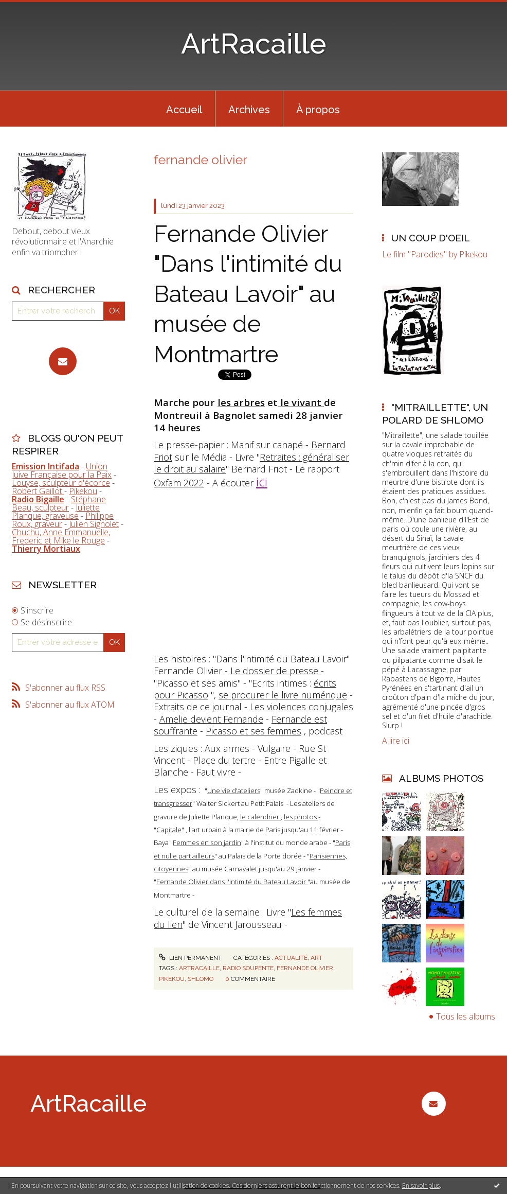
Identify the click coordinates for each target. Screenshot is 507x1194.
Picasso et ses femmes (253, 731)
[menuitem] (184, 109)
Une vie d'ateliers (233, 790)
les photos (301, 816)
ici (261, 481)
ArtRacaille (254, 43)
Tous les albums (465, 1016)
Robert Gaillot (38, 491)
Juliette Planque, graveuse (56, 511)
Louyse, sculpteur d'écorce (61, 482)
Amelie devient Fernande (211, 719)
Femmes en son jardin (207, 842)
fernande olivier (305, 968)
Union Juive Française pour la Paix (62, 470)
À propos (318, 109)
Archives (249, 109)
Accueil (184, 109)
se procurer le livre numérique (283, 695)
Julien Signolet (94, 524)
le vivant (301, 402)
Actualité (291, 957)
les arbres (241, 402)
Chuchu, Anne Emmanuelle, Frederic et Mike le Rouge (61, 536)
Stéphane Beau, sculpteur (59, 503)
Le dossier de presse (275, 670)
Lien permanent (190, 957)
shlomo (200, 978)
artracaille (199, 968)
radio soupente (248, 968)
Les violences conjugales (301, 706)
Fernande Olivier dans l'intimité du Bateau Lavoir (231, 881)
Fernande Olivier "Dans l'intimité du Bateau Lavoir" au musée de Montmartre (248, 294)
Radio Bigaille (38, 499)
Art (316, 957)
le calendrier (260, 816)
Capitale (169, 829)
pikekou (172, 978)
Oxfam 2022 (179, 483)
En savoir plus (421, 1185)
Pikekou (83, 491)
